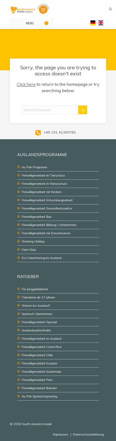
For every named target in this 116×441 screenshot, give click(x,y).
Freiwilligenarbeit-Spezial (39, 322)
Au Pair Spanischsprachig (39, 396)
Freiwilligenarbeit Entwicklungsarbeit (47, 200)
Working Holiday (33, 241)
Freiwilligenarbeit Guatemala (41, 371)
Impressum (60, 434)
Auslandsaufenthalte (36, 330)
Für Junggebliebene (35, 289)
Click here (26, 84)
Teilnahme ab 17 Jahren (38, 297)
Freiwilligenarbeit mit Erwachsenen (46, 233)
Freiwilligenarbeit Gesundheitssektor (47, 208)
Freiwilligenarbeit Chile (37, 355)
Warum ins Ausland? (36, 305)
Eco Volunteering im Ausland (41, 258)
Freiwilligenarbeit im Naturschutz (44, 184)
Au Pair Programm (34, 167)
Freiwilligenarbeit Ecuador (39, 363)
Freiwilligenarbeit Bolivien (39, 388)
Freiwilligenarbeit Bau (37, 217)
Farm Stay (29, 250)
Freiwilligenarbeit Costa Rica (41, 347)
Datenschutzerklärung (88, 434)
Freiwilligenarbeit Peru (37, 380)
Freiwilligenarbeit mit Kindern (42, 192)
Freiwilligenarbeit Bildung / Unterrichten (49, 225)
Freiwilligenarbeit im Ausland (41, 338)
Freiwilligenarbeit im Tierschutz (43, 175)
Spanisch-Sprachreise (37, 314)
